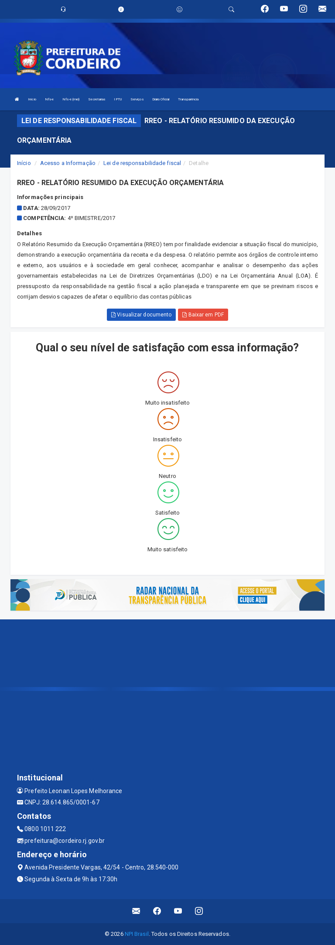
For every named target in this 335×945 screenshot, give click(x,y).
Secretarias (96, 99)
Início (32, 99)
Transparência (188, 99)
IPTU (117, 99)
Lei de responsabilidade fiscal (142, 163)
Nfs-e (49, 99)
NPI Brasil (137, 934)
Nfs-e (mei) (70, 99)
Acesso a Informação (68, 163)
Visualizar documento (141, 315)
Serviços (137, 99)
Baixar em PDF (203, 315)
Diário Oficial (160, 99)
